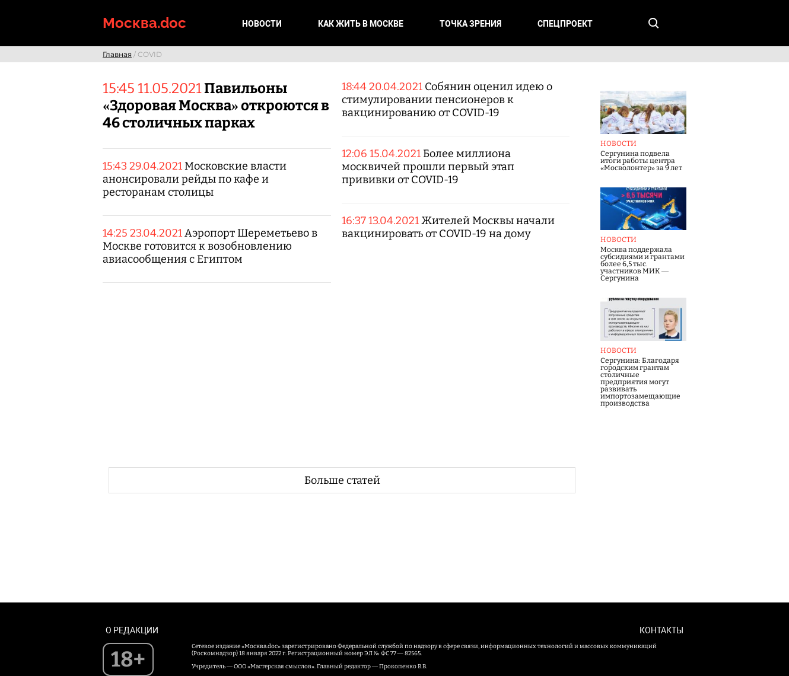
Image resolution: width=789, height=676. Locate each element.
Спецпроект (565, 23)
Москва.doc (144, 22)
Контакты (661, 630)
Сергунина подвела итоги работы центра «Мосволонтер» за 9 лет (641, 160)
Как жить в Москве (360, 23)
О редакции (132, 630)
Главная (117, 54)
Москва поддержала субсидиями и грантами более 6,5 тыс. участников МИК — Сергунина (642, 263)
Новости (262, 23)
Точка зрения (470, 23)
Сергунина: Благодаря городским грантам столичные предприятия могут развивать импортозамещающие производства (640, 381)
